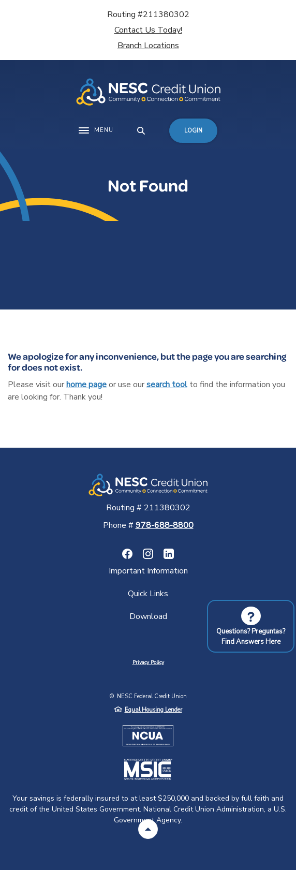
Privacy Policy (148, 662)
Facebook (127, 554)
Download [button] (148, 616)
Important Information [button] (148, 571)
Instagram (148, 554)
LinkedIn (169, 554)
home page (86, 384)
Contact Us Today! (148, 30)
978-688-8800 (165, 525)
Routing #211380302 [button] (148, 14)
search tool (166, 384)
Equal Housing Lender (153, 710)
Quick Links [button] (148, 593)
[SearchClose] (141, 130)
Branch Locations (148, 45)
